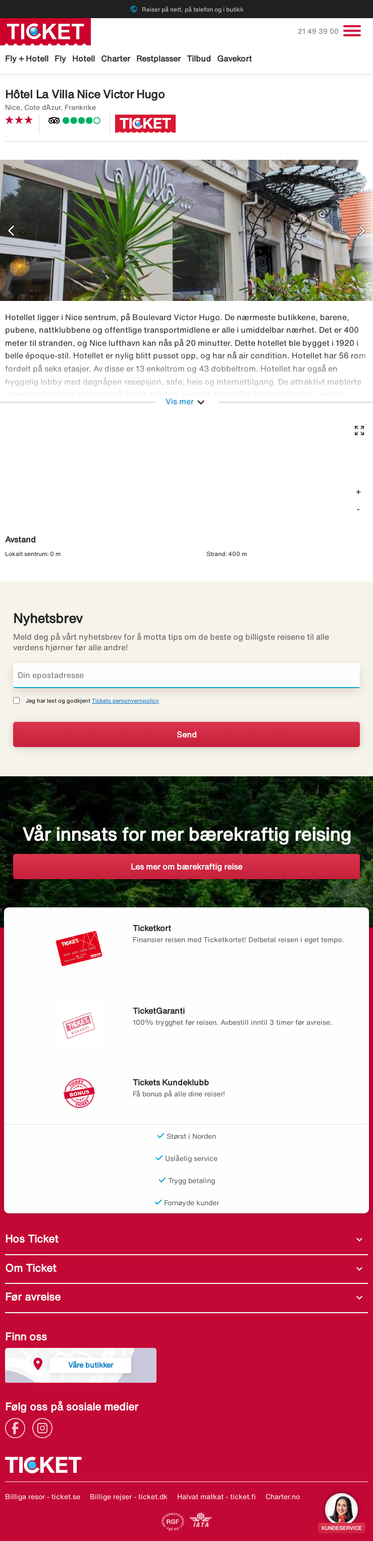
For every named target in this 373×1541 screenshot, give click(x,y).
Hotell (83, 58)
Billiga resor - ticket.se (42, 1496)
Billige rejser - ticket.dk (129, 1496)
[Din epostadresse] (186, 675)
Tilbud (199, 58)
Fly (60, 58)
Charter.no (282, 1496)
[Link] (17, 1427)
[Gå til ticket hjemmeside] (45, 31)
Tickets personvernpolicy (125, 700)
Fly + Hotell (26, 58)
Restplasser (158, 58)
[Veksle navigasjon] (352, 31)
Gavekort (234, 58)
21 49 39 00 (319, 31)
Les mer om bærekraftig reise (186, 866)
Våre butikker (90, 1365)
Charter (115, 58)
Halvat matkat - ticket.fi (216, 1496)
